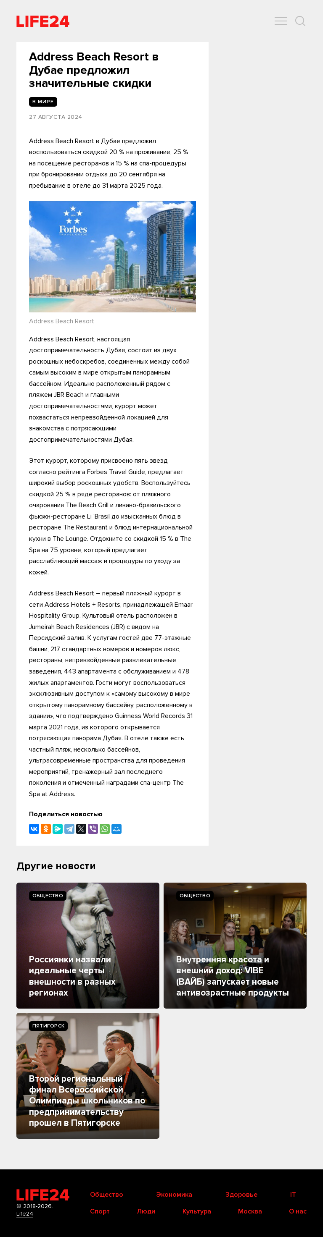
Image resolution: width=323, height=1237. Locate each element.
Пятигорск (48, 1026)
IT (293, 1194)
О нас (298, 1211)
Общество (47, 896)
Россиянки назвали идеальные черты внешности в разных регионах (72, 976)
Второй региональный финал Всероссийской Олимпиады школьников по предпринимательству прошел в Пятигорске (87, 1101)
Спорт (100, 1211)
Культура (197, 1211)
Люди (146, 1211)
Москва (250, 1211)
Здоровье (241, 1194)
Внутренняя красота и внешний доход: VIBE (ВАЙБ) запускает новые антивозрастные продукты (232, 976)
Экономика (174, 1194)
